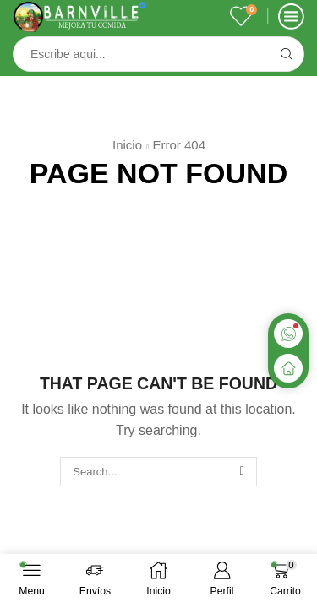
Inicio (127, 145)
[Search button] (286, 54)
